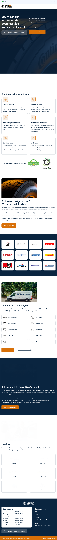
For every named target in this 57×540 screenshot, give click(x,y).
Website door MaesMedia (49, 538)
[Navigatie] (54, 6)
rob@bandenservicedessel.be (43, 519)
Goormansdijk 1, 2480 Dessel (43, 525)
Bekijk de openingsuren (10, 407)
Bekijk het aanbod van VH (24, 350)
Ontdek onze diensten (37, 32)
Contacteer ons (8, 350)
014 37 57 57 (38, 514)
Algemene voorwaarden (24, 538)
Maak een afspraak (9, 225)
